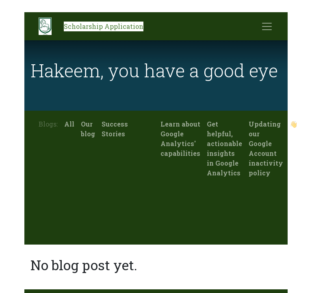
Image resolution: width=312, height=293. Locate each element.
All (69, 124)
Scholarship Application (103, 26)
